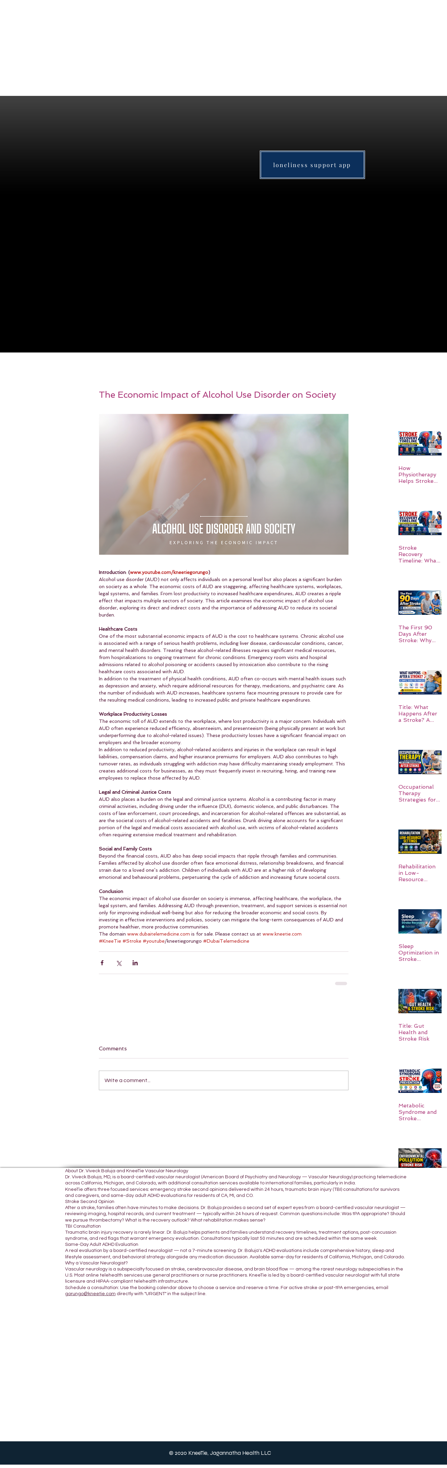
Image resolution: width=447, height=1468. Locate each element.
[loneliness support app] (312, 165)
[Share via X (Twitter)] (118, 963)
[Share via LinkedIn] (135, 963)
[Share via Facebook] (102, 963)
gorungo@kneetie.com (90, 1293)
